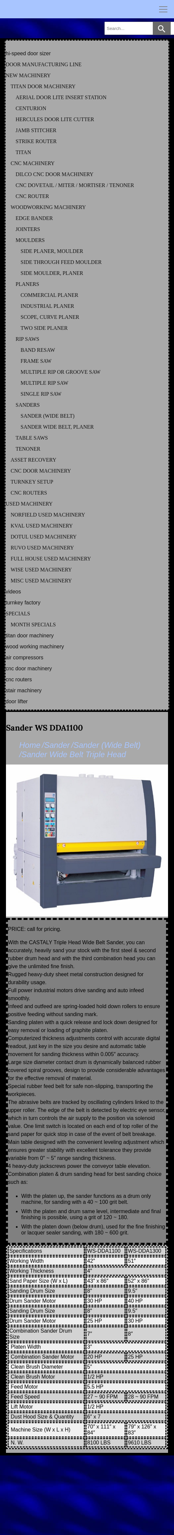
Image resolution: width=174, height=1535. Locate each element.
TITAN (23, 152)
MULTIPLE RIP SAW (44, 383)
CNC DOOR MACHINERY (41, 471)
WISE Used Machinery (41, 569)
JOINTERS (28, 229)
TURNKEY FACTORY (23, 602)
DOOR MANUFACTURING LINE (44, 64)
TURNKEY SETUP (32, 482)
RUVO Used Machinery (42, 547)
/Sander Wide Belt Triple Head (72, 754)
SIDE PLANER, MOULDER (52, 251)
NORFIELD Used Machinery (48, 515)
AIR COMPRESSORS (24, 657)
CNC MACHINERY (33, 163)
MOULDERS (30, 240)
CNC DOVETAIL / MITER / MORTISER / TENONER (75, 185)
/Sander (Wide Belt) (106, 745)
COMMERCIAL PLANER (49, 295)
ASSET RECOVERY (33, 460)
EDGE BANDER (34, 218)
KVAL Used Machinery (42, 526)
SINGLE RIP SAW (41, 394)
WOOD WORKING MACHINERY (35, 646)
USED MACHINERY (29, 504)
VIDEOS (13, 591)
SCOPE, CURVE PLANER (50, 317)
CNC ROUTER (32, 196)
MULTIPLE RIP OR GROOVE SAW (60, 372)
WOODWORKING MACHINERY (48, 207)
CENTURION (31, 108)
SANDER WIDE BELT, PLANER (57, 427)
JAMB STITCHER (36, 130)
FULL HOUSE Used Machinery (51, 558)
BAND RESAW (38, 350)
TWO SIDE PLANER (44, 328)
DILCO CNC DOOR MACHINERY (54, 174)
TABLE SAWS (32, 438)
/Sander (56, 745)
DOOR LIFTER (17, 701)
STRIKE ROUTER (36, 141)
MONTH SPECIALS (33, 624)
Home (29, 745)
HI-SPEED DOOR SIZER (28, 53)
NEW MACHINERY (28, 75)
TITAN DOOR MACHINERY (43, 86)
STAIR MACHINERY (23, 690)
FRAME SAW (36, 361)
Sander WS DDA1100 (44, 728)
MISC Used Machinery (41, 580)
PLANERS (27, 284)
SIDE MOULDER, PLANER (52, 273)
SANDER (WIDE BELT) (48, 416)
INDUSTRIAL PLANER (47, 306)
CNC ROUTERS (29, 493)
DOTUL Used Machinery (44, 537)
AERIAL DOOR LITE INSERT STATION (61, 97)
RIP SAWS (27, 339)
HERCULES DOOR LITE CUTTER (55, 119)
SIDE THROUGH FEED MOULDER (61, 262)
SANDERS (28, 405)
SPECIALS (18, 613)
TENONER (28, 449)
